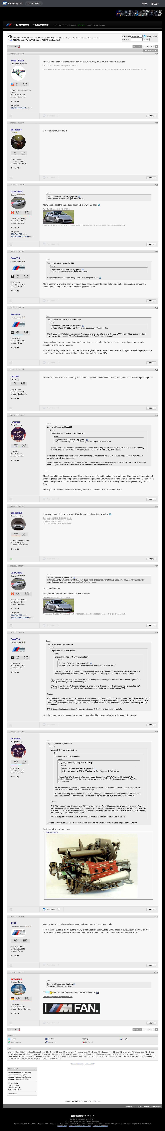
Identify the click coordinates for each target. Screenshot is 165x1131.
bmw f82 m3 (145, 1052)
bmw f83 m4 (114, 1054)
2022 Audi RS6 (16, 234)
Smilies (10, 1085)
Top (159, 1106)
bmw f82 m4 (38, 1054)
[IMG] (10, 1087)
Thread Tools (149, 50)
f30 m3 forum (110, 1056)
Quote (151, 116)
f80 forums (131, 1056)
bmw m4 (142, 1054)
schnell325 (16, 512)
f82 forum (42, 1058)
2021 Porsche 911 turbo (20, 236)
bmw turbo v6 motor (90, 1056)
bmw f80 (55, 1052)
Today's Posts (92, 25)
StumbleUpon (16, 1042)
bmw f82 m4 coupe (51, 1054)
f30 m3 (101, 1056)
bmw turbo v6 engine (74, 1056)
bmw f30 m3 (46, 1052)
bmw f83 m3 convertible (100, 1054)
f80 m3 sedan (22, 1058)
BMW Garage (58, 25)
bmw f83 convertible (73, 1054)
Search (102, 25)
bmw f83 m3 (86, 1054)
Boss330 (15, 258)
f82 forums (51, 1058)
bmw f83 (62, 1054)
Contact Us (129, 1106)
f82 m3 (58, 1058)
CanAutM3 (16, 191)
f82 (29, 1058)
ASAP (13, 923)
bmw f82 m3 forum (26, 1054)
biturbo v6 (12, 1052)
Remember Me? (150, 37)
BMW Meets (71, 25)
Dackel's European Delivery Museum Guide (57, 997)
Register (154, 4)
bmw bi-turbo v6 (22, 1052)
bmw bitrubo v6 (35, 1052)
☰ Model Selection (34, 3)
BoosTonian (17, 60)
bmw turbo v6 (60, 1056)
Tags (9, 1048)
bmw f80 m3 (88, 1052)
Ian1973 (15, 376)
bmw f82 (112, 1052)
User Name (126, 36)
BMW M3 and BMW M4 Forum (24, 38)
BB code (11, 1083)
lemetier (15, 421)
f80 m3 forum (147, 1056)
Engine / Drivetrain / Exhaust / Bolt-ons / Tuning (82, 38)
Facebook (51, 1039)
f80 (117, 1056)
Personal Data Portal (100, 1126)
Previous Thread (77, 1064)
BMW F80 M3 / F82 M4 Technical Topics (50, 38)
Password (126, 39)
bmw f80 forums (77, 1052)
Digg (87, 1039)
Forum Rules (12, 1093)
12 (18, 168)
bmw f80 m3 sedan (101, 1052)
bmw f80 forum (64, 1052)
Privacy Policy (62, 1126)
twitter (13, 1039)
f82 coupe (34, 1058)
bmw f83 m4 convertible (129, 1054)
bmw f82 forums (134, 1052)
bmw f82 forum (121, 1052)
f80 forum (122, 1056)
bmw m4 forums (49, 1056)
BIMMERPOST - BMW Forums (145, 1106)
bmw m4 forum (36, 1056)
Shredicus (16, 129)
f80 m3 (138, 1056)
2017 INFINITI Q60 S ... (19, 108)
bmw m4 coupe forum (21, 1056)
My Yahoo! (89, 1042)
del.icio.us (51, 1042)
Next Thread (89, 1064)
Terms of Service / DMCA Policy (79, 1126)
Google (125, 1039)
